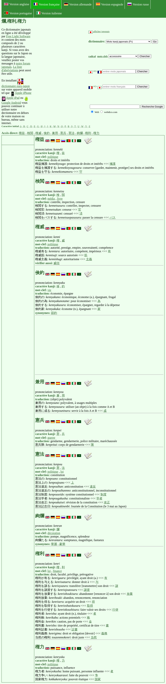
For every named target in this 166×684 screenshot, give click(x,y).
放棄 (130, 593)
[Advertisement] (60, 76)
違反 (93, 486)
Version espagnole (109, 4)
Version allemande (78, 4)
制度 (104, 494)
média (51, 198)
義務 (104, 633)
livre (59, 198)
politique (52, 156)
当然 (94, 637)
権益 (22, 133)
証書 (75, 629)
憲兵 (63, 133)
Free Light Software (18, 36)
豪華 (62, 544)
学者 (99, 498)
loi (62, 471)
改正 (107, 502)
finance (57, 571)
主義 (89, 259)
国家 (98, 679)
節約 (54, 312)
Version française (47, 4)
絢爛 (80, 133)
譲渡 (87, 589)
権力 (96, 133)
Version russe (138, 4)
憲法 (72, 133)
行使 (115, 609)
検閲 (30, 133)
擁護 (113, 163)
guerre (51, 437)
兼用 (55, 133)
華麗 (54, 544)
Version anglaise (16, 4)
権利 (88, 133)
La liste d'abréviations (12, 68)
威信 (56, 263)
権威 (38, 133)
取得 (90, 605)
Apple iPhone (20, 92)
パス (113, 217)
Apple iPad (11, 97)
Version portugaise (18, 13)
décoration (53, 533)
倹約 (47, 133)
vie (49, 290)
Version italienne (49, 13)
